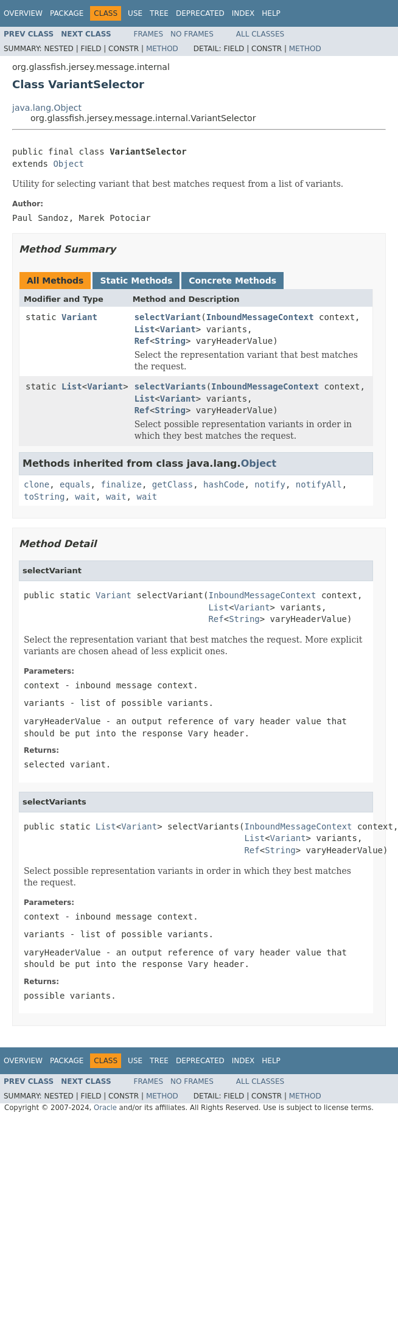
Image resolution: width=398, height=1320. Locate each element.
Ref (142, 341)
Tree (159, 13)
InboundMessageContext (260, 317)
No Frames (192, 34)
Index (243, 13)
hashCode (223, 484)
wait (85, 496)
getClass (172, 484)
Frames (149, 34)
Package (66, 13)
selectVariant (167, 317)
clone (36, 484)
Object (68, 164)
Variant (79, 317)
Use (135, 13)
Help (271, 13)
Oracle (105, 1107)
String (170, 341)
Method (162, 48)
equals (75, 484)
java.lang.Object (47, 108)
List (144, 329)
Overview (23, 13)
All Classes (260, 34)
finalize (120, 484)
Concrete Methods (232, 280)
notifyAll (319, 484)
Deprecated (200, 13)
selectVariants (170, 386)
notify (269, 484)
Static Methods (136, 280)
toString (44, 496)
